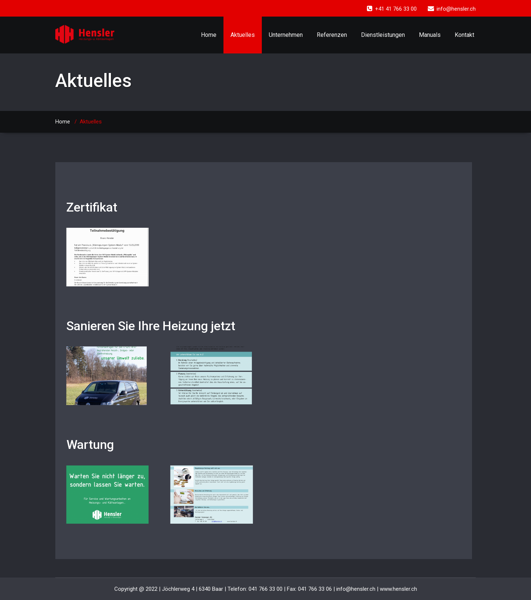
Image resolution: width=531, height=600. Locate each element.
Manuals (430, 34)
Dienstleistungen (383, 34)
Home (208, 34)
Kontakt (464, 34)
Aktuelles (242, 34)
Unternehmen (286, 34)
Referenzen (332, 34)
